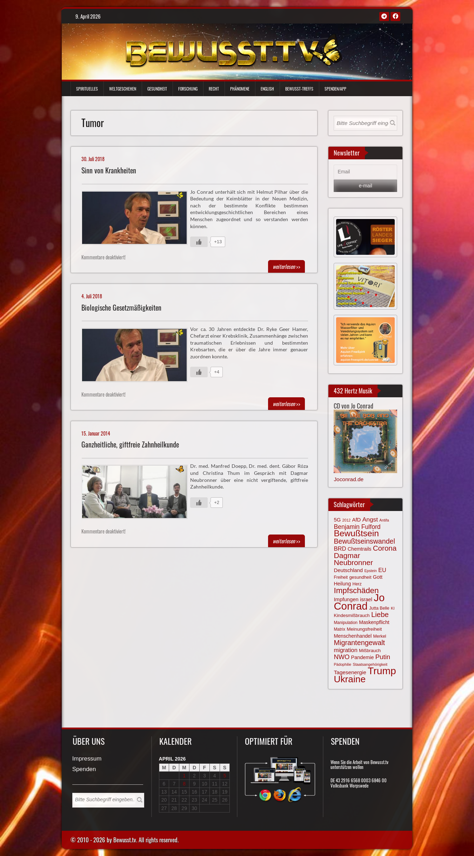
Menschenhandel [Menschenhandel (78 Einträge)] (353, 636)
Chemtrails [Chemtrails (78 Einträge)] (360, 549)
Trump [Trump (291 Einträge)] (382, 670)
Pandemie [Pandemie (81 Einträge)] (362, 657)
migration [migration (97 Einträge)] (345, 650)
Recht (214, 89)
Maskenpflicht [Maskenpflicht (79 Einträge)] (374, 622)
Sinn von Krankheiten (108, 170)
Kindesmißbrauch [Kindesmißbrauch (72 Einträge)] (351, 615)
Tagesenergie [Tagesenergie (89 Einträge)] (350, 672)
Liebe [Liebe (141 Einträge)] (380, 614)
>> (286, 266)
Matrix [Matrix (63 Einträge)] (339, 629)
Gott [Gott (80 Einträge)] (377, 577)
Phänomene (239, 89)
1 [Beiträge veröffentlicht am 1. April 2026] (184, 775)
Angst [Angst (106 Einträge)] (370, 519)
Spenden (84, 769)
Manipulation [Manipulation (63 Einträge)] (346, 622)
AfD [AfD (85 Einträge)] (356, 520)
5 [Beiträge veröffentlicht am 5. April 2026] (224, 775)
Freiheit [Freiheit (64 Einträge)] (341, 577)
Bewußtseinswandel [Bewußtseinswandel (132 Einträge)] (364, 541)
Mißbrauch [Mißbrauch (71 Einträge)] (370, 650)
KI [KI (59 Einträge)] (393, 608)
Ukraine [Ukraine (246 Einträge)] (350, 679)
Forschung (188, 89)
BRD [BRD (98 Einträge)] (340, 548)
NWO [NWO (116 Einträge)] (341, 657)
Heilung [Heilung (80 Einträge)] (342, 583)
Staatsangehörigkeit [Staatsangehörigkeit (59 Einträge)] (370, 664)
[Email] (365, 172)
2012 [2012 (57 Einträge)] (346, 520)
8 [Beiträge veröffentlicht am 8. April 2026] (184, 784)
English (267, 89)
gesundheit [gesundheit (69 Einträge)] (360, 577)
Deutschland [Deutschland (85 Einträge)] (348, 570)
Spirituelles (87, 89)
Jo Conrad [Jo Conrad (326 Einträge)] (359, 601)
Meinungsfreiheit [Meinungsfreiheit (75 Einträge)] (364, 629)
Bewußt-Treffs (299, 89)
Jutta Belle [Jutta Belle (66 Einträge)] (379, 608)
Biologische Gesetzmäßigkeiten (121, 308)
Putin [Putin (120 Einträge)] (382, 657)
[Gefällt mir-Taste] (199, 242)
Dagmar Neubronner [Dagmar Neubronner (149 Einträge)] (353, 558)
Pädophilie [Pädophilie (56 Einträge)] (342, 664)
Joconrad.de (348, 479)
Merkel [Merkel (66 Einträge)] (379, 636)
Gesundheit (157, 89)
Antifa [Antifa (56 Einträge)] (384, 520)
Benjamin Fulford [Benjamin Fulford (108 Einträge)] (357, 526)
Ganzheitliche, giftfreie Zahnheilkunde (130, 444)
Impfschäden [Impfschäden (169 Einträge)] (356, 590)
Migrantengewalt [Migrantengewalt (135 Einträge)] (359, 642)
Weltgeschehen (122, 89)
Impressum (87, 759)
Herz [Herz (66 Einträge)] (357, 584)
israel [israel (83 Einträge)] (366, 599)
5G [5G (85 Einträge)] (337, 520)
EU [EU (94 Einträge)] (382, 570)
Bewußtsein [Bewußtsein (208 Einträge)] (356, 533)
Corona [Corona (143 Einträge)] (385, 548)
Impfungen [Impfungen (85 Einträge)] (346, 599)
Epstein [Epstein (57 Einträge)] (370, 571)
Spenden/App (335, 89)
